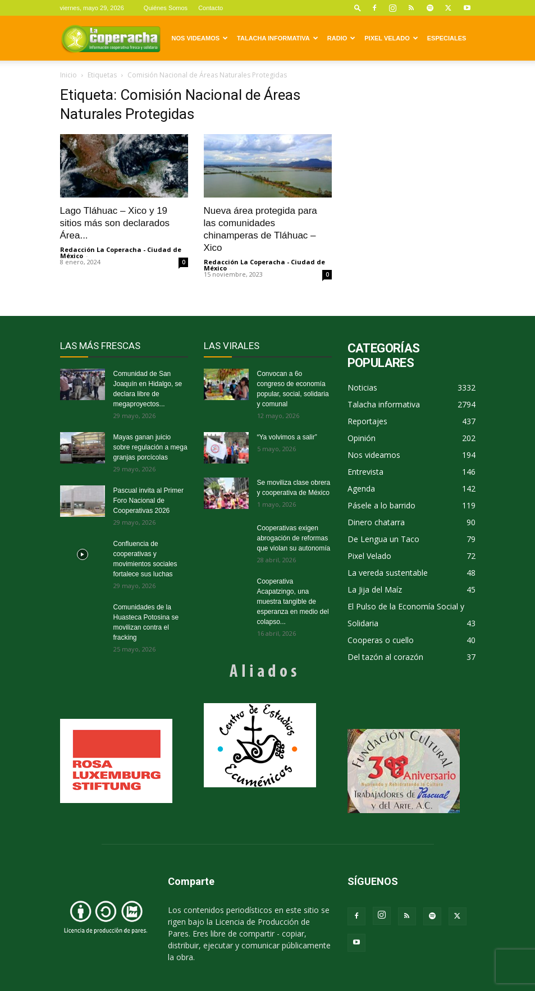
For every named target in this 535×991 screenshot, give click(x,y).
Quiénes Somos (166, 7)
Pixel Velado (391, 38)
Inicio (68, 75)
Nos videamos (200, 38)
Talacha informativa (277, 38)
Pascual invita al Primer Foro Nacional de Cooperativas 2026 (148, 501)
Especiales (447, 38)
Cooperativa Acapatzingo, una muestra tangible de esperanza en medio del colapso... (293, 601)
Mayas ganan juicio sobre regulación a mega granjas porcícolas (150, 447)
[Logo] (110, 38)
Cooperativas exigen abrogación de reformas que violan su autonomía (294, 538)
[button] (357, 7)
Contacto (210, 7)
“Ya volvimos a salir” (287, 437)
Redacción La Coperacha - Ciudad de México (120, 252)
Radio (341, 38)
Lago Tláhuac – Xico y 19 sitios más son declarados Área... (115, 223)
